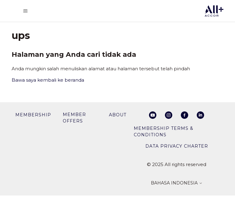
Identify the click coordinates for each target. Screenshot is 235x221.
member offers (74, 118)
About (117, 115)
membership (33, 115)
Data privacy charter (176, 146)
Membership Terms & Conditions (163, 132)
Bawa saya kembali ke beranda (48, 80)
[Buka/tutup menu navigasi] (25, 11)
